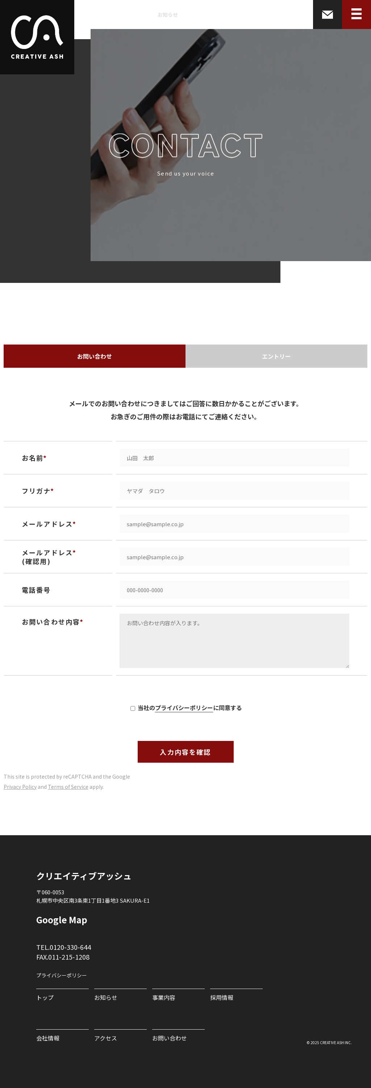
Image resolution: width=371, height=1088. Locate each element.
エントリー (276, 356)
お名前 (32, 457)
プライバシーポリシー (184, 707)
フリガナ (36, 490)
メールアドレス (47, 523)
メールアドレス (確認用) (47, 557)
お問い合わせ (94, 356)
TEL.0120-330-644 (63, 947)
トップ (45, 997)
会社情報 (261, 14)
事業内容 (199, 14)
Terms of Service (68, 786)
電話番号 (36, 589)
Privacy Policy (20, 786)
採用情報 (230, 14)
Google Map (61, 919)
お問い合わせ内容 (51, 621)
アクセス (105, 1038)
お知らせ (168, 14)
